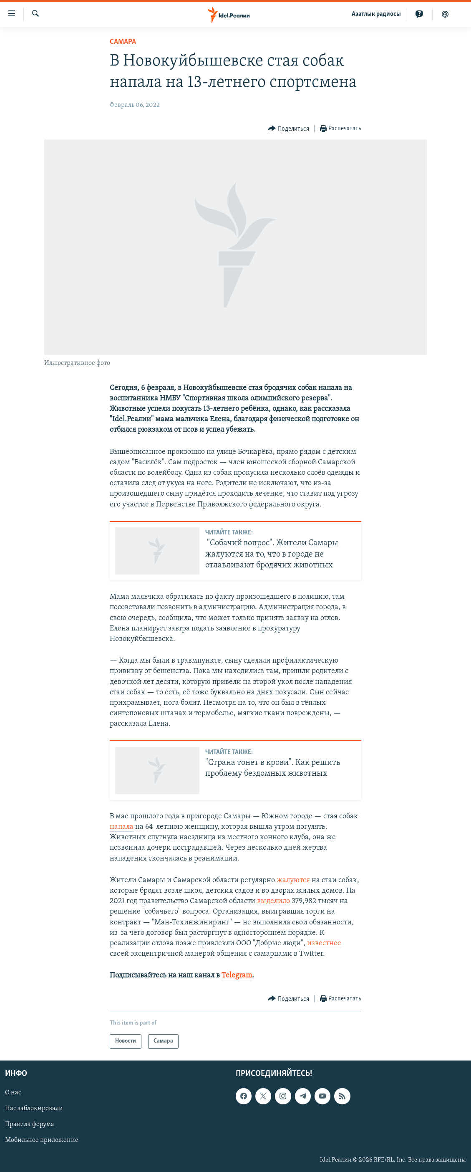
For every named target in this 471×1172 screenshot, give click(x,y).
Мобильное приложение (41, 1140)
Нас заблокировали (34, 1108)
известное (324, 943)
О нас (13, 1092)
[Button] (288, 128)
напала (121, 827)
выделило (273, 901)
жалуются (293, 880)
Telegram (237, 976)
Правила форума (29, 1124)
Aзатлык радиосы (376, 14)
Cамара (123, 42)
